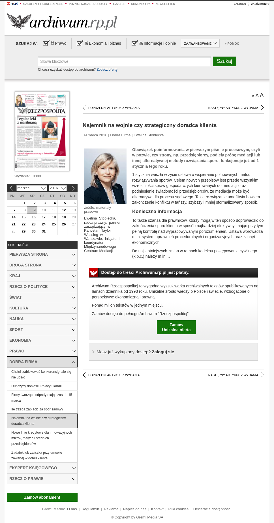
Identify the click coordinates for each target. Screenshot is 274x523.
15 (23, 217)
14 (13, 217)
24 (44, 224)
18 (53, 217)
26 (64, 224)
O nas (72, 509)
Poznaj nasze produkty (88, 4)
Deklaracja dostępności (212, 509)
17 (44, 217)
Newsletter (165, 4)
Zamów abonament (42, 497)
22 (23, 224)
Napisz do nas (134, 509)
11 (53, 210)
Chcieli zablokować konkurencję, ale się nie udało (41, 374)
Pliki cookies (178, 509)
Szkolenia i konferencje (43, 4)
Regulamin (90, 509)
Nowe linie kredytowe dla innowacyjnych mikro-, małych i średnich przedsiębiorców (41, 438)
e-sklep (119, 4)
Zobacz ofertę (107, 70)
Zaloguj (240, 4)
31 (44, 231)
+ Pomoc (232, 43)
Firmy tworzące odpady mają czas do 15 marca (41, 398)
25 (53, 224)
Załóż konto (260, 4)
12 (64, 210)
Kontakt (157, 509)
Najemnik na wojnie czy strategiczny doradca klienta (38, 421)
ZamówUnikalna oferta (176, 327)
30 (33, 231)
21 (13, 224)
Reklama (111, 509)
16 (33, 217)
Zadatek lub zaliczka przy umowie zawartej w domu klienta (36, 455)
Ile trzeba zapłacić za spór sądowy (37, 409)
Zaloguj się (135, 351)
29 (23, 231)
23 (33, 224)
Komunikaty (140, 4)
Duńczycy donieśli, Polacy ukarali (36, 386)
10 (44, 210)
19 (64, 217)
